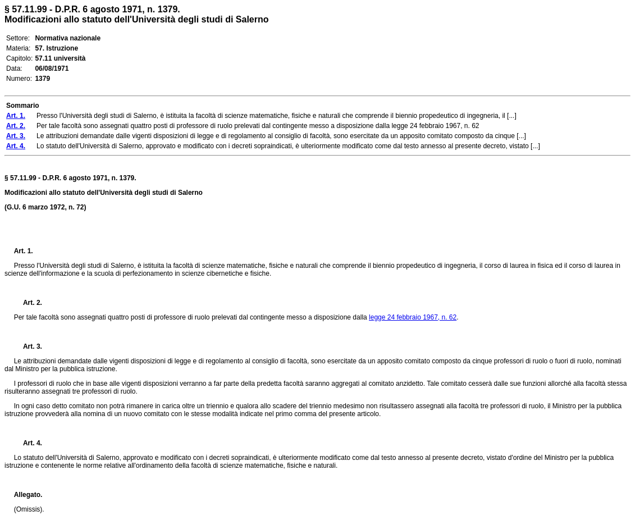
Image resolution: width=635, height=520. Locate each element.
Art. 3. (28, 346)
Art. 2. (28, 303)
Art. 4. (28, 443)
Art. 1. (23, 251)
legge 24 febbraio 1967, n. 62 (412, 317)
